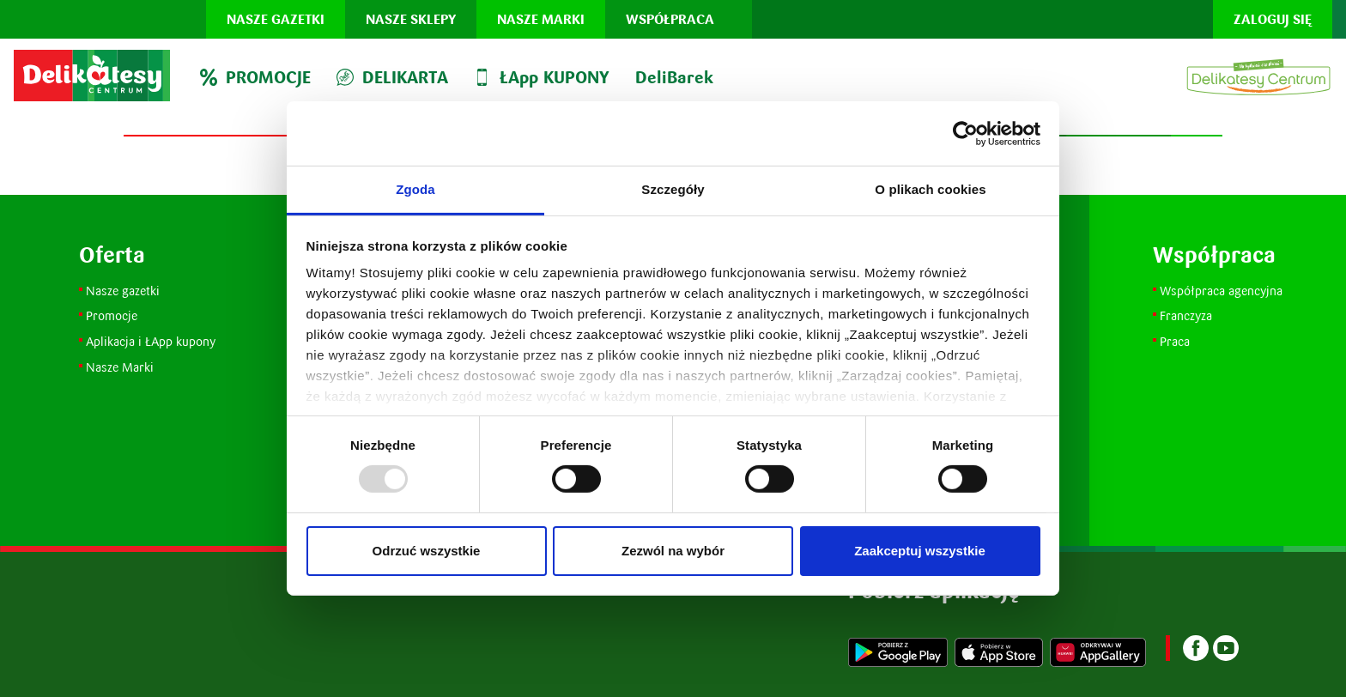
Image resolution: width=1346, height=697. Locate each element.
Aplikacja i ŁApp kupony (150, 341)
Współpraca (670, 19)
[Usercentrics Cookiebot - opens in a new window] (965, 133)
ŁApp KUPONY (541, 77)
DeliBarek (674, 77)
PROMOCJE (255, 77)
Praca (1175, 341)
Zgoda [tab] (415, 189)
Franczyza (1186, 315)
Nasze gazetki (275, 19)
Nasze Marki (120, 367)
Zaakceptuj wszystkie (919, 550)
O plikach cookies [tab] (930, 189)
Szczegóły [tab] (672, 189)
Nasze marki (541, 19)
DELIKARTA (392, 77)
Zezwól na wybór (673, 550)
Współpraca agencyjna (1221, 290)
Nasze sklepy (411, 19)
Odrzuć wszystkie (427, 550)
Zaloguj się (1273, 19)
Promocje (113, 315)
